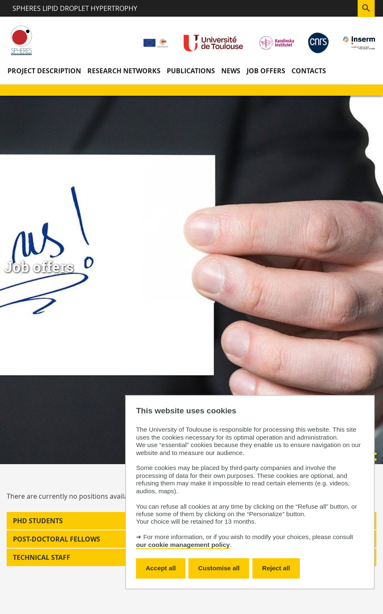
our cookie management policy (183, 544)
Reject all (276, 568)
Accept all (161, 568)
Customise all (219, 568)
